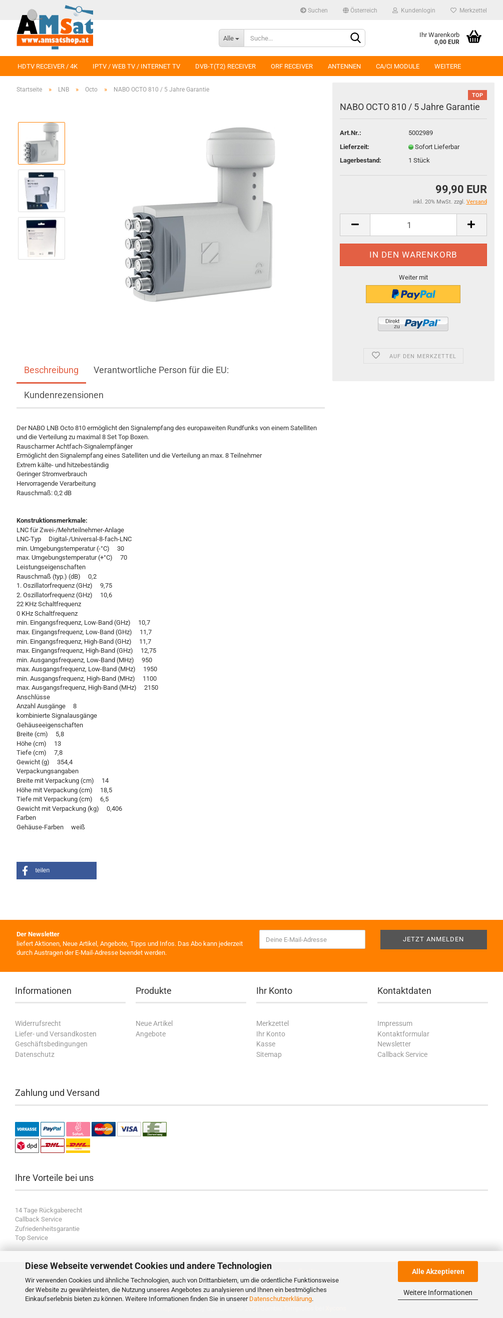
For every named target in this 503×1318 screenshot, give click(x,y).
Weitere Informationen (437, 1292)
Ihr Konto (270, 1034)
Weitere (447, 66)
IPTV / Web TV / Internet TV (136, 66)
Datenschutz (35, 1054)
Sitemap (269, 1054)
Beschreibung (51, 370)
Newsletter (394, 1044)
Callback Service (402, 1054)
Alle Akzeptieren (438, 1271)
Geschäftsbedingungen (51, 1044)
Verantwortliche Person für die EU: (161, 370)
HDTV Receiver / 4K (48, 66)
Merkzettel (468, 10)
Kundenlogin (413, 10)
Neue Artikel (154, 1023)
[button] (57, 870)
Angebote (151, 1034)
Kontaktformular (403, 1034)
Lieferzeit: (354, 147)
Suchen (314, 10)
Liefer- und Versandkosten (56, 1034)
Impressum (394, 1023)
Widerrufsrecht (38, 1023)
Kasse (265, 1044)
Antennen (344, 66)
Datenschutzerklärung (280, 1298)
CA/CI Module (397, 66)
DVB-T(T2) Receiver (225, 66)
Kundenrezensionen (64, 395)
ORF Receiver (292, 66)
